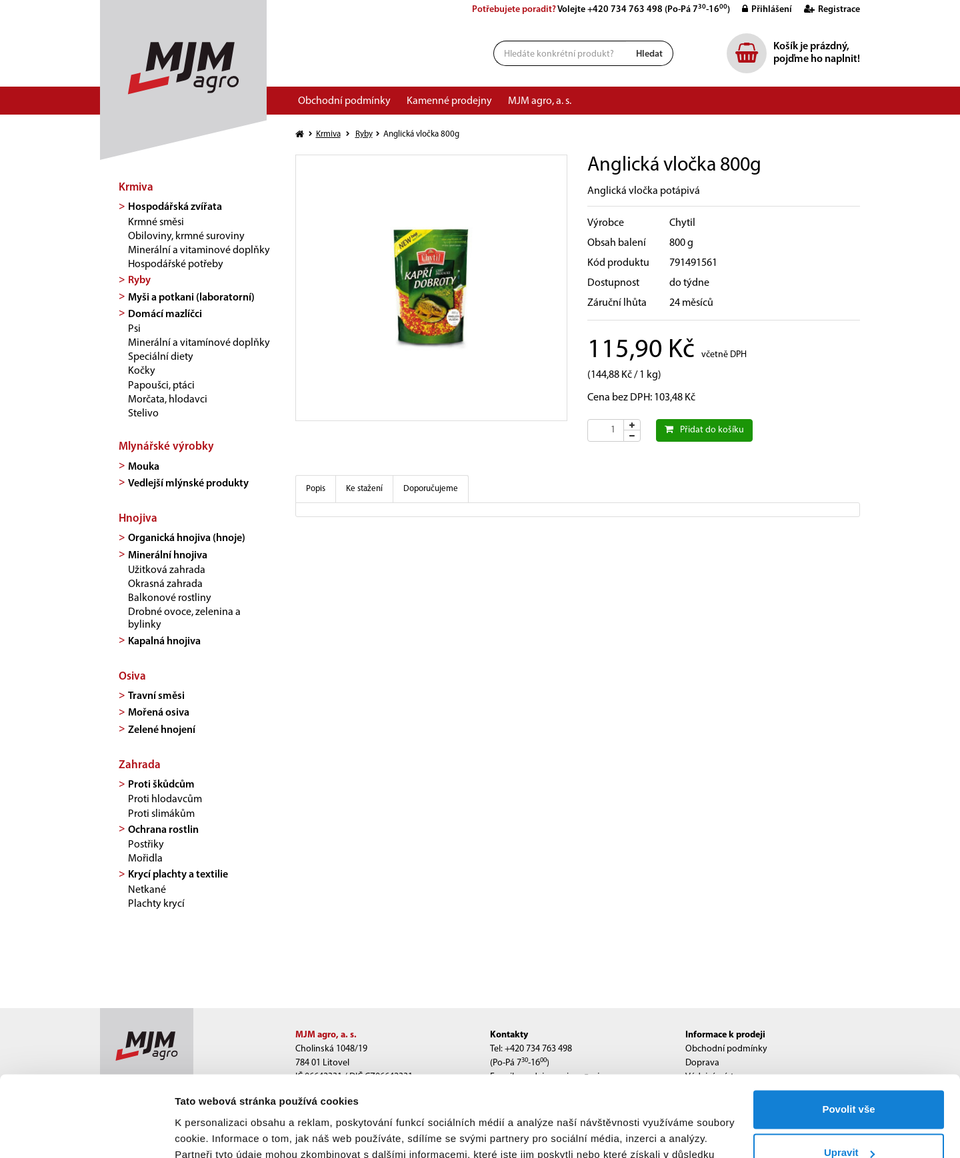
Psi (134, 329)
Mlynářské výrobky (166, 446)
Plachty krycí (156, 904)
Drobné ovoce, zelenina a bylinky (184, 618)
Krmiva (136, 187)
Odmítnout (848, 1121)
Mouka (143, 467)
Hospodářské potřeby (175, 264)
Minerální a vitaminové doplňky (199, 250)
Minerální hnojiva (167, 555)
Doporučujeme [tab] (430, 488)
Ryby (139, 280)
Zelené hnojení (161, 730)
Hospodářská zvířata (175, 207)
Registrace (827, 10)
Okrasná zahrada (165, 584)
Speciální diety (160, 357)
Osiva (132, 676)
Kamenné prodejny (449, 101)
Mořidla (145, 859)
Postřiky (146, 845)
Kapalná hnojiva (164, 641)
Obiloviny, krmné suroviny (186, 236)
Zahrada (140, 765)
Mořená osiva (158, 713)
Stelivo (143, 413)
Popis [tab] (315, 488)
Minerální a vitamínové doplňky (199, 343)
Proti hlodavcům (165, 799)
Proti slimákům (161, 814)
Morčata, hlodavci (167, 399)
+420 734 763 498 (625, 10)
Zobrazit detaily (212, 1131)
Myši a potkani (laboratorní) (191, 297)
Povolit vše (848, 1033)
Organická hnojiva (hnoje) (186, 538)
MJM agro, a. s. (539, 101)
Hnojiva (138, 518)
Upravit (849, 1077)
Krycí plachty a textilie (178, 874)
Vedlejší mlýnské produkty (188, 483)
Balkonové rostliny (169, 598)
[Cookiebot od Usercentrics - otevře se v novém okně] (86, 1132)
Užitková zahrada (166, 570)
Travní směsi (156, 696)
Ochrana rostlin (163, 830)
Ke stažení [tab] (364, 488)
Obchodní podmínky (344, 101)
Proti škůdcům (161, 785)
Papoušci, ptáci (161, 385)
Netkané (147, 890)
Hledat (649, 54)
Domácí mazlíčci (165, 314)
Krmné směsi (156, 222)
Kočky (141, 371)
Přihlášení (762, 10)
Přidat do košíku (704, 429)
